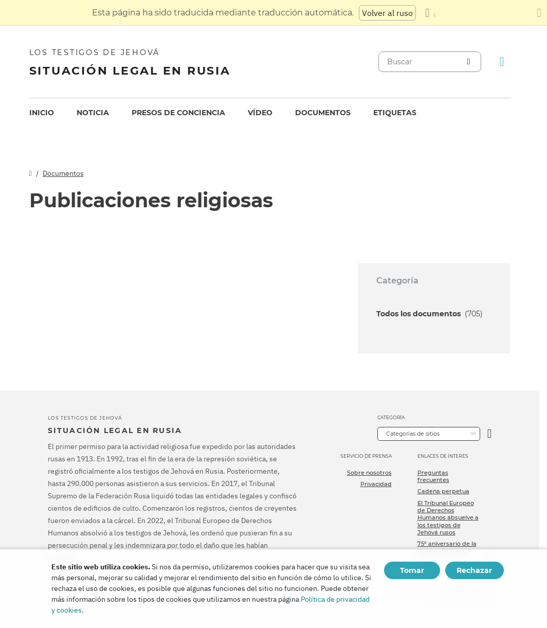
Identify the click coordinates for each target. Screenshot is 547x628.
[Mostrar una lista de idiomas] (430, 13)
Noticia (93, 112)
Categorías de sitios (413, 433)
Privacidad (376, 484)
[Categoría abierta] (489, 434)
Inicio (41, 112)
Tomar (412, 570)
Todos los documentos (429, 313)
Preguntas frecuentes (433, 476)
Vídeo (260, 112)
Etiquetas (394, 112)
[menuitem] (41, 113)
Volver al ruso (387, 13)
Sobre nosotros (369, 472)
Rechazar (474, 570)
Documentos (323, 112)
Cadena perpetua (443, 491)
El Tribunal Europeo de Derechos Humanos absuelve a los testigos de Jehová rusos (448, 517)
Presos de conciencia (178, 112)
